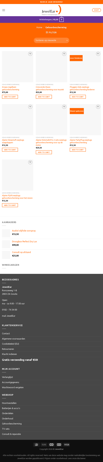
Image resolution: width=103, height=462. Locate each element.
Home (39, 27)
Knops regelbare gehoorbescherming (10, 88)
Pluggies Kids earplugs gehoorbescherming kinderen (82, 88)
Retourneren (8, 349)
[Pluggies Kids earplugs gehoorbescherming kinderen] (85, 66)
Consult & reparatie (11, 434)
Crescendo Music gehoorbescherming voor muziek (50, 88)
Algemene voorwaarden (13, 339)
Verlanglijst (7, 377)
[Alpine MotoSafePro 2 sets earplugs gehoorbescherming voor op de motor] (51, 119)
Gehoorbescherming (12, 423)
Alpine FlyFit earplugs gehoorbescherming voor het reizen (17, 196)
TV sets (6, 429)
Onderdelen (7, 413)
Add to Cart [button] (10, 97)
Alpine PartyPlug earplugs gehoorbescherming (81, 141)
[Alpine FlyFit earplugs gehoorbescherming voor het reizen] (17, 175)
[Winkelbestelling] (51, 40)
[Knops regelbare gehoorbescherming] (17, 66)
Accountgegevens (10, 382)
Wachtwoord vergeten (13, 387)
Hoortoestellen (9, 403)
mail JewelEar (8, 316)
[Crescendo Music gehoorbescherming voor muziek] (51, 66)
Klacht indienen (9, 354)
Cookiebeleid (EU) (10, 344)
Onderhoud (7, 418)
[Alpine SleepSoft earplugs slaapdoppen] (17, 119)
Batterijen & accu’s (11, 408)
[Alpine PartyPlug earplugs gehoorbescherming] (85, 119)
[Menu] (3, 10)
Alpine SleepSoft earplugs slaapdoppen (13, 141)
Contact (6, 333)
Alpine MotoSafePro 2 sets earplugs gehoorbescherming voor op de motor (51, 142)
